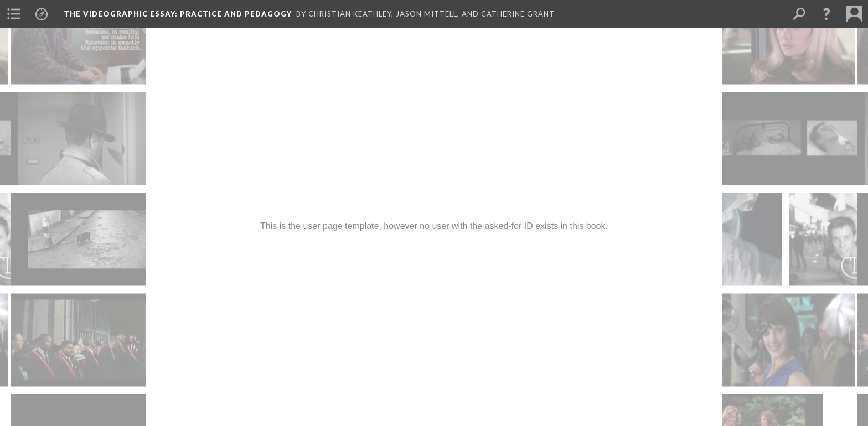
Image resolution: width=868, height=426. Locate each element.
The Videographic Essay (178, 13)
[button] (826, 14)
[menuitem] (14, 14)
